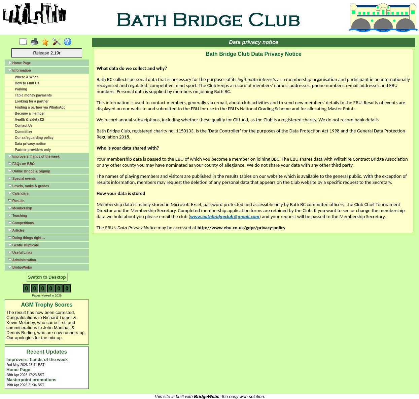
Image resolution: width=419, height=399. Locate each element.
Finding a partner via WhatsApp (40, 107)
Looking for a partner (32, 101)
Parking (21, 89)
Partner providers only (33, 150)
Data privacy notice (30, 144)
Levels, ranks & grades (28, 186)
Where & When (27, 77)
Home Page (19, 63)
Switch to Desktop (47, 277)
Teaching (17, 215)
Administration (22, 260)
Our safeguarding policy (34, 137)
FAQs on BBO (21, 164)
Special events (22, 178)
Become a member (30, 113)
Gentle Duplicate (23, 245)
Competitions (21, 223)
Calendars (18, 193)
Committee (23, 131)
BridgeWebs (20, 267)
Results (16, 201)
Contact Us (24, 125)
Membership (20, 208)
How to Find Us (27, 83)
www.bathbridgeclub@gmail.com (224, 216)
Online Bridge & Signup (29, 171)
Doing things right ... (26, 238)
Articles (16, 230)
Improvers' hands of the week (34, 156)
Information (19, 70)
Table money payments (33, 95)
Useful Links (20, 252)
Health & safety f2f (29, 119)
